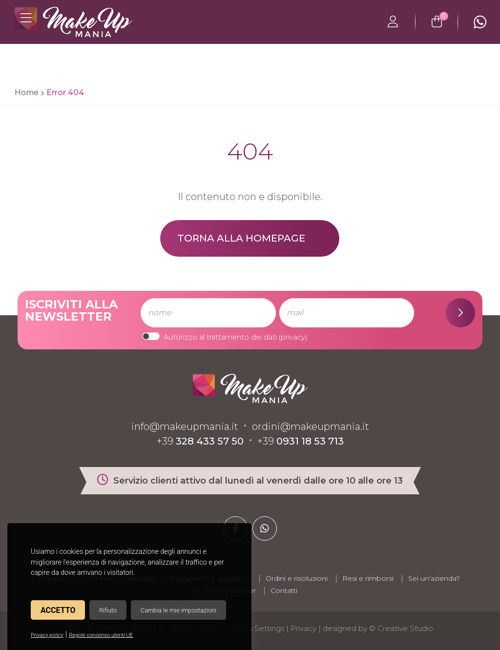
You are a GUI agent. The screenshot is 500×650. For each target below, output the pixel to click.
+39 (200, 441)
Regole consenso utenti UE (101, 635)
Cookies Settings (253, 628)
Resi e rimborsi (368, 578)
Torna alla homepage (241, 238)
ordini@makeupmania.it (310, 426)
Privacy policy (47, 635)
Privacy (303, 628)
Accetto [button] (58, 610)
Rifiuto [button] (108, 610)
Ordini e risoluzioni (297, 578)
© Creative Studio (401, 628)
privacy (293, 337)
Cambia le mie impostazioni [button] (178, 610)
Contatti (284, 590)
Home (27, 92)
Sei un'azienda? (434, 578)
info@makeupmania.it (184, 426)
